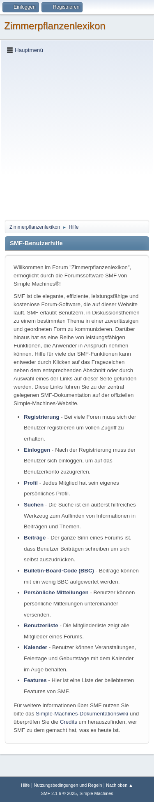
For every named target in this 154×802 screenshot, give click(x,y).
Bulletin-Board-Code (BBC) (59, 570)
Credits (68, 722)
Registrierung (42, 417)
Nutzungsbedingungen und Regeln (68, 785)
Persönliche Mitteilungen (56, 592)
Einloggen (37, 450)
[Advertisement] (77, 136)
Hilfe (25, 785)
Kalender (35, 647)
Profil (31, 483)
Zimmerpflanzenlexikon (55, 25)
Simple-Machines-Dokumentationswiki (82, 714)
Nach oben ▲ (119, 785)
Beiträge (35, 538)
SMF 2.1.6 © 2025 (59, 793)
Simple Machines (96, 793)
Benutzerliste (41, 625)
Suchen (34, 505)
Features (35, 680)
